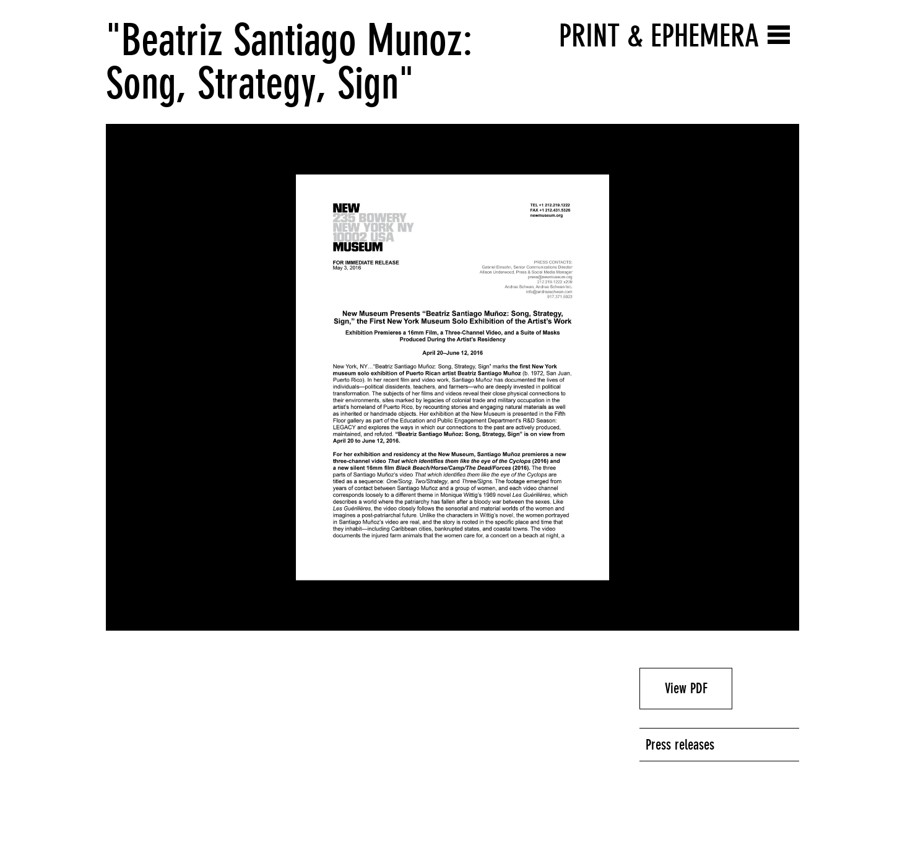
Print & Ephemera (659, 35)
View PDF (686, 688)
